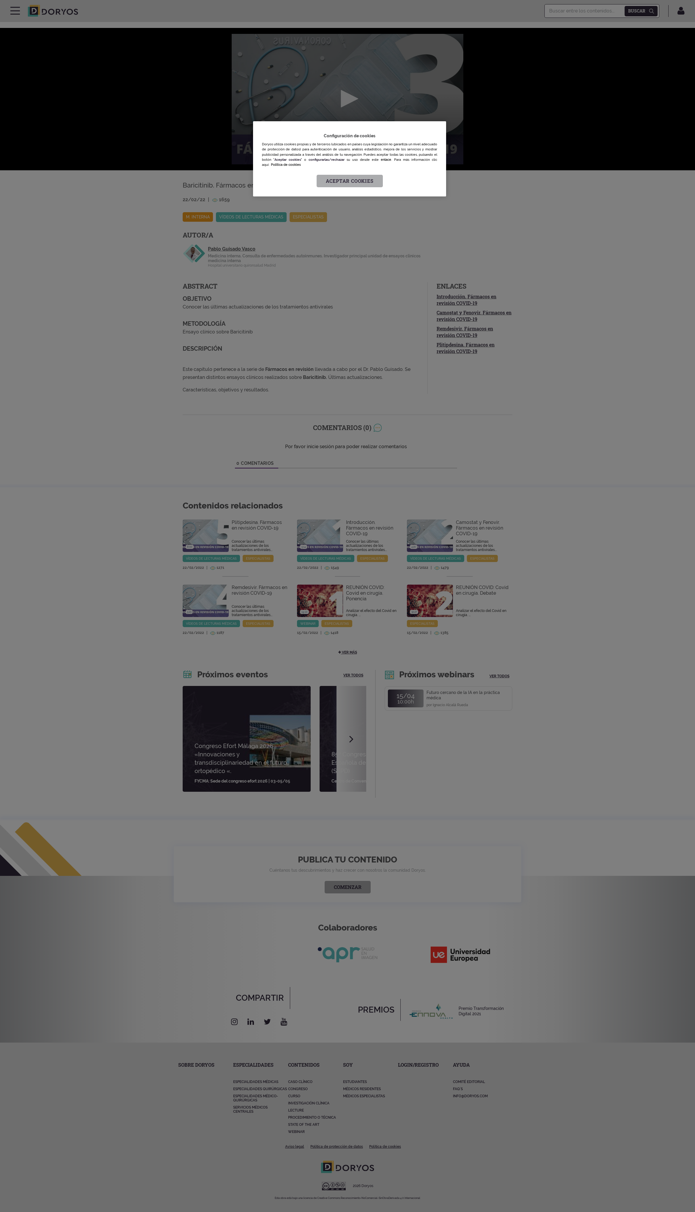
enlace (386, 160)
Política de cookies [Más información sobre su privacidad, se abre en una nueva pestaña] (286, 165)
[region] (349, 158)
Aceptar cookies (350, 181)
